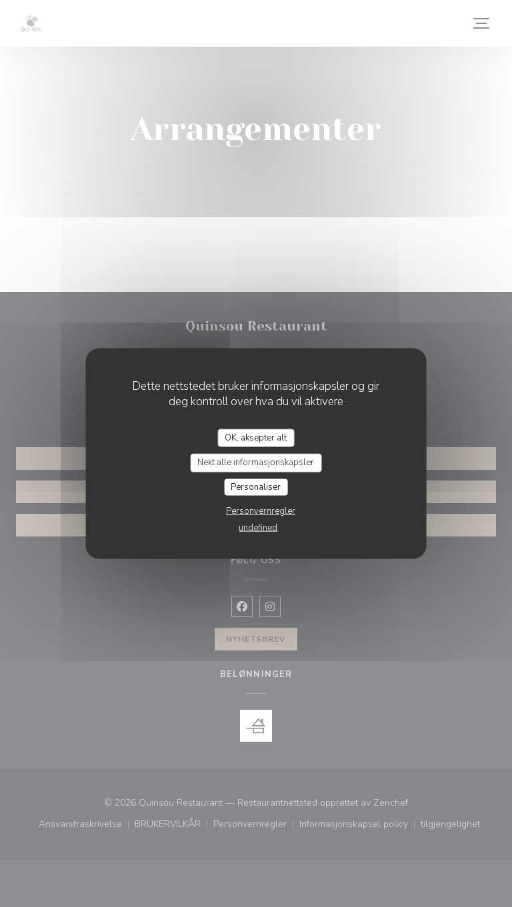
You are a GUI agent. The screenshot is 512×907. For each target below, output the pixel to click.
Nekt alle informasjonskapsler (255, 462)
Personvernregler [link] (260, 511)
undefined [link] (258, 528)
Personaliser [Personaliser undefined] (256, 486)
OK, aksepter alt (256, 437)
